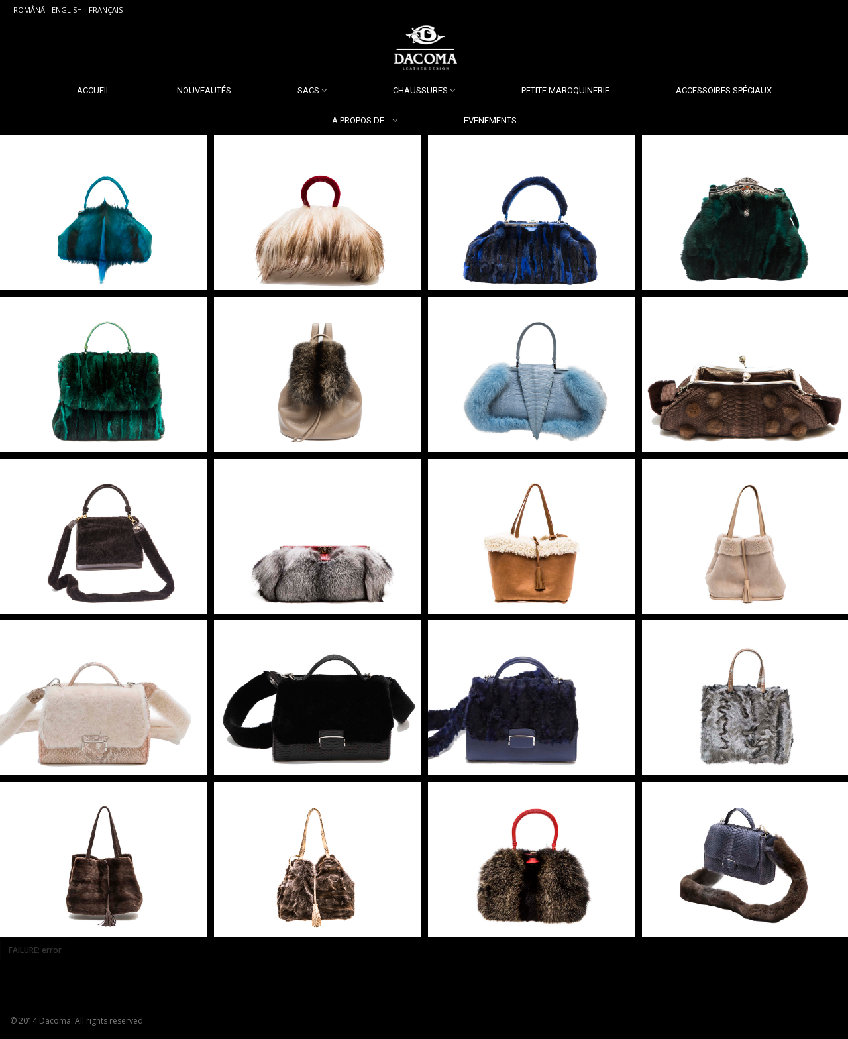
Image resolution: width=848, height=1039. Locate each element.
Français (106, 10)
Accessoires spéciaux (724, 90)
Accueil (94, 90)
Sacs (308, 90)
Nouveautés (204, 90)
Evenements (490, 120)
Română (29, 10)
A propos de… (361, 120)
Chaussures (420, 90)
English (67, 10)
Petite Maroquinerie (565, 90)
